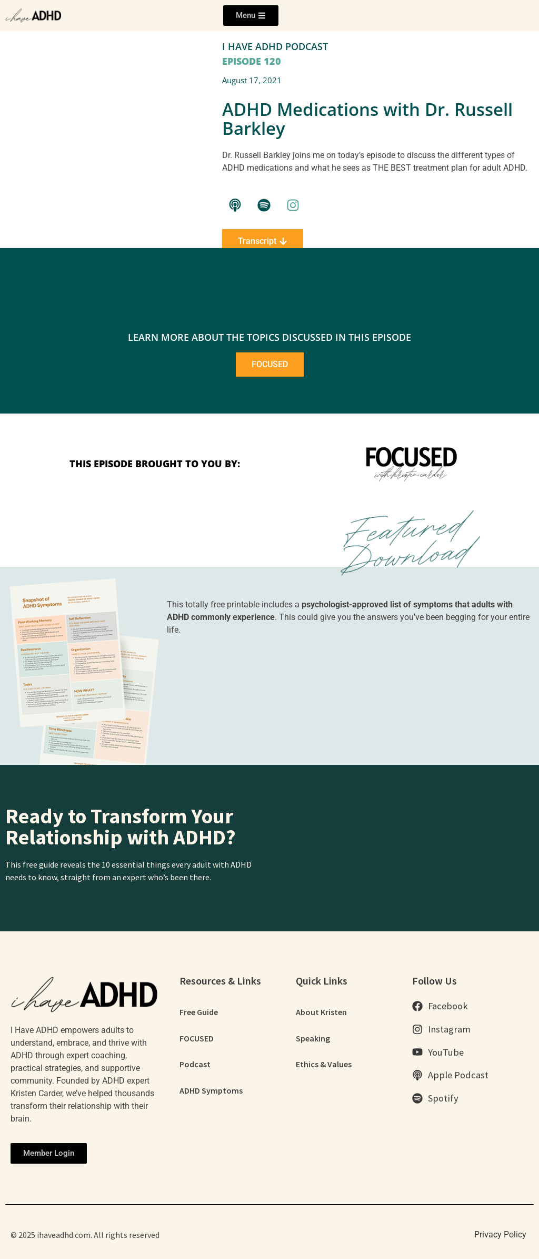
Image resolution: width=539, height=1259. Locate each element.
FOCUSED (196, 1038)
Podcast (195, 1064)
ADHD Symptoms (211, 1091)
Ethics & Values (324, 1064)
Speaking (313, 1038)
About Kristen (321, 1012)
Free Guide (198, 1012)
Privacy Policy (500, 1235)
